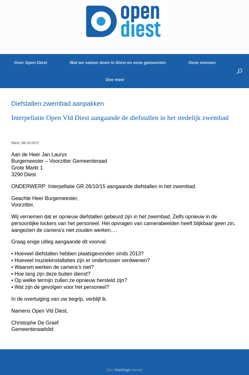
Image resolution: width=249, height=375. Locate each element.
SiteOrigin (123, 370)
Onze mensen (202, 62)
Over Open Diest (30, 62)
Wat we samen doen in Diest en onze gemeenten (118, 62)
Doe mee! (115, 79)
